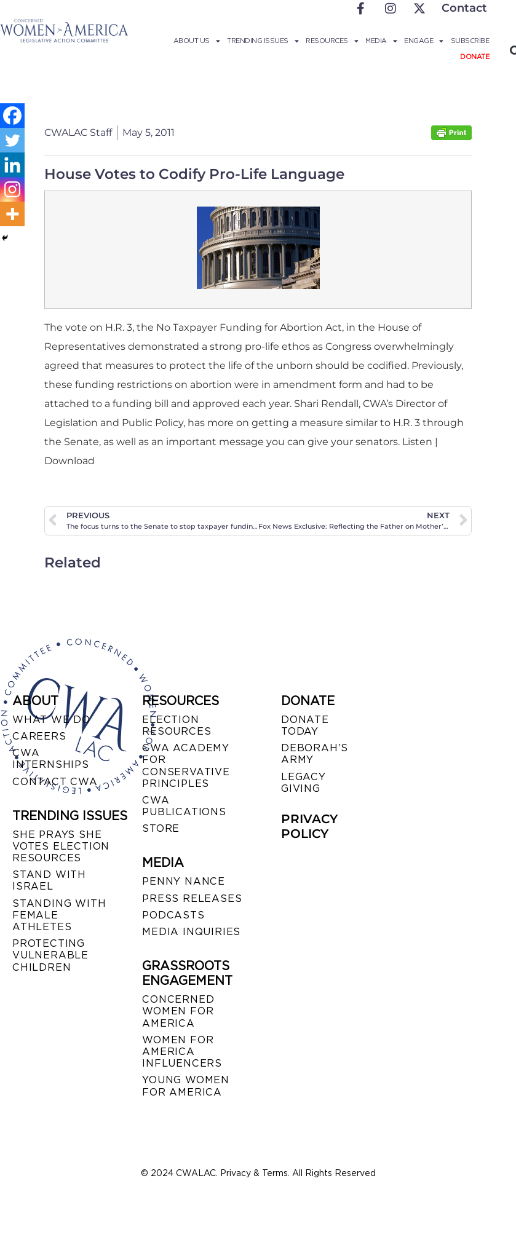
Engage (423, 41)
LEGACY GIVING (303, 782)
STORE (161, 828)
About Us (196, 41)
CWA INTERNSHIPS (50, 758)
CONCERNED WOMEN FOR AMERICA (178, 1011)
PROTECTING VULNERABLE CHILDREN (50, 955)
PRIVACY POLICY (309, 826)
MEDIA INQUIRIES (191, 932)
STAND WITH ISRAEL (49, 880)
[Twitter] (12, 140)
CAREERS (39, 736)
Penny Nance (183, 881)
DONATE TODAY (305, 725)
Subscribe (470, 40)
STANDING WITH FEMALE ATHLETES (59, 915)
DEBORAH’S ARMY (314, 753)
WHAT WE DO (51, 719)
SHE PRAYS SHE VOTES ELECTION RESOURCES (60, 846)
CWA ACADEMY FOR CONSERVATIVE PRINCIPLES (186, 765)
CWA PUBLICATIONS (184, 806)
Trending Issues (262, 41)
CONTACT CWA (55, 782)
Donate (474, 56)
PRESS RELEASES (192, 898)
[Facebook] (12, 115)
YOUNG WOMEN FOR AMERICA (185, 1085)
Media (381, 41)
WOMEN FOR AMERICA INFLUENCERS (182, 1051)
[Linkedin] (12, 164)
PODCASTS (173, 915)
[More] (12, 214)
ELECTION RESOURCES (176, 725)
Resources (332, 41)
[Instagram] (12, 189)
